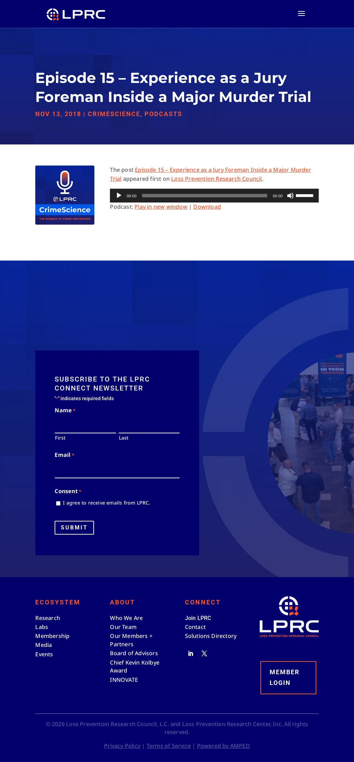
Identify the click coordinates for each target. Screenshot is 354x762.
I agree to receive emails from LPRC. (106, 502)
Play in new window (160, 206)
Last (124, 437)
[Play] (118, 195)
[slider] (204, 195)
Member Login (285, 677)
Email (64, 455)
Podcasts (163, 113)
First (60, 437)
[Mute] (290, 195)
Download (207, 206)
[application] (214, 196)
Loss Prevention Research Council (216, 178)
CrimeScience (114, 113)
